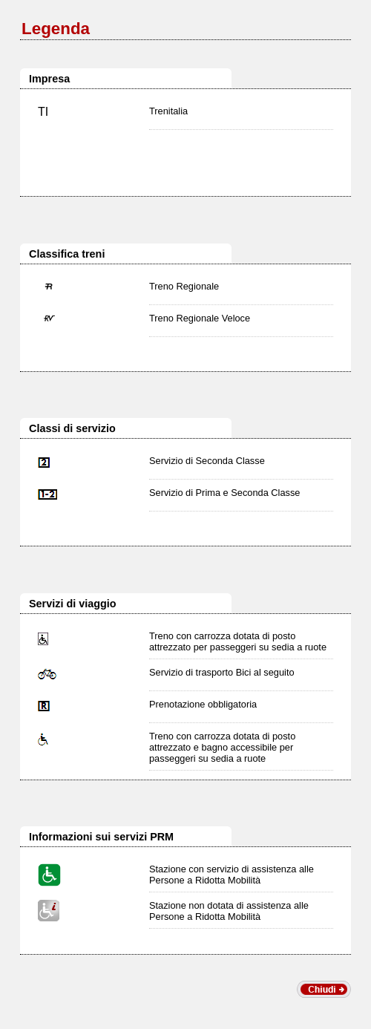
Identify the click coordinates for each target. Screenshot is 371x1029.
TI (43, 111)
